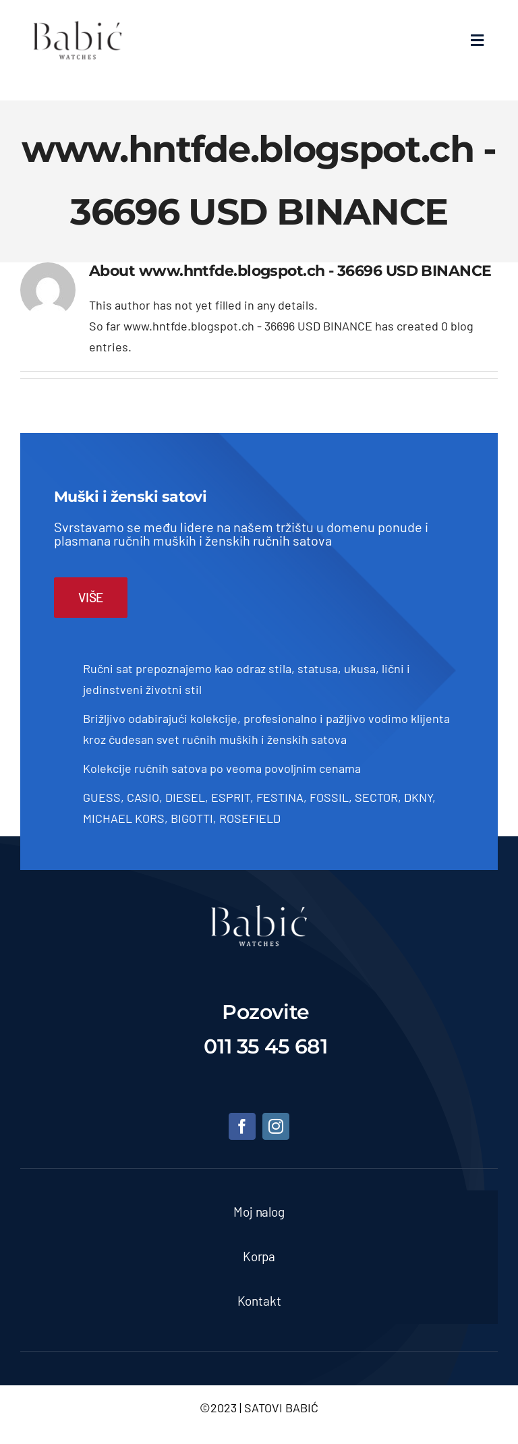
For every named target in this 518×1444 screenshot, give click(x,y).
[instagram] (275, 1126)
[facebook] (242, 1126)
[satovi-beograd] (259, 911)
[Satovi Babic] (77, 20)
